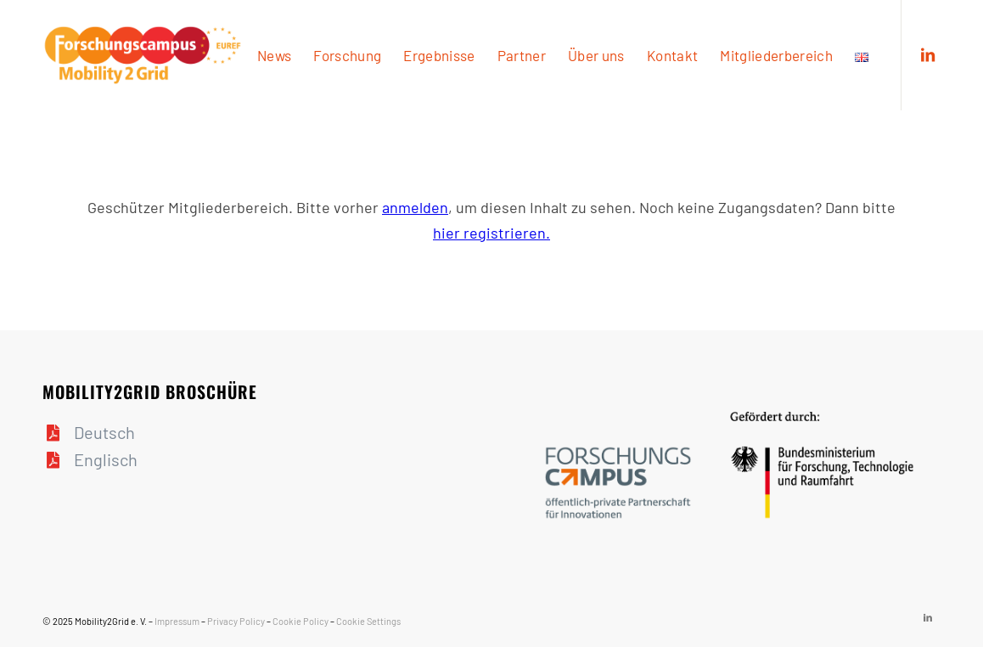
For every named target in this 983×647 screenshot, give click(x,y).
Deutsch (104, 432)
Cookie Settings (368, 621)
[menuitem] (274, 55)
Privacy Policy (236, 621)
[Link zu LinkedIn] (928, 54)
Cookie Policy (300, 621)
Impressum (176, 621)
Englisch (106, 459)
